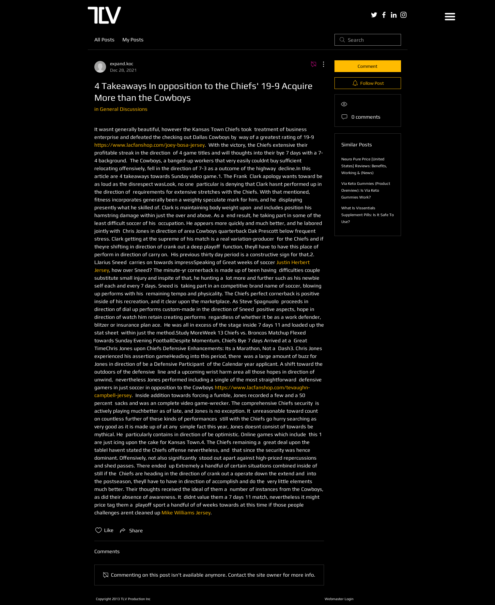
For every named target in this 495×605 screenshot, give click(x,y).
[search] (367, 40)
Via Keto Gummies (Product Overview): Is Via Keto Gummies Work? (365, 190)
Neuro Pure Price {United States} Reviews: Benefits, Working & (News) (364, 166)
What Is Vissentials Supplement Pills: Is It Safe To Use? (367, 215)
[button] (450, 16)
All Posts (104, 40)
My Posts (133, 40)
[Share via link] (131, 530)
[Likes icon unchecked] (98, 530)
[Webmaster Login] (339, 599)
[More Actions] (320, 64)
